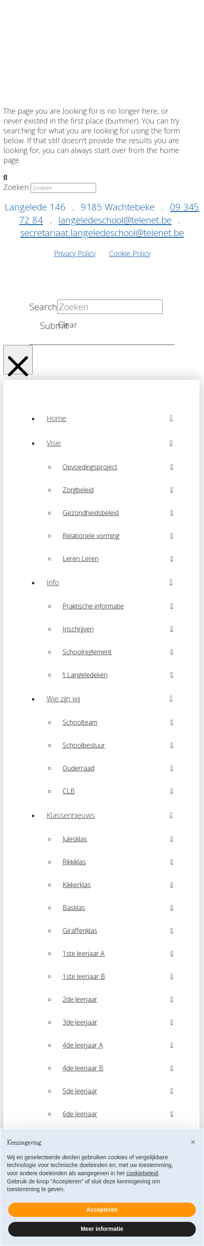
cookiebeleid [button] (142, 1173)
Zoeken (16, 187)
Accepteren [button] (101, 1209)
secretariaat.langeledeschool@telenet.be (102, 232)
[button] (193, 1142)
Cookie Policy (129, 253)
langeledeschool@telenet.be (115, 220)
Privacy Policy (75, 253)
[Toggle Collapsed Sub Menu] (109, 442)
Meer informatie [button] (102, 1229)
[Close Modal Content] (18, 359)
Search (43, 306)
